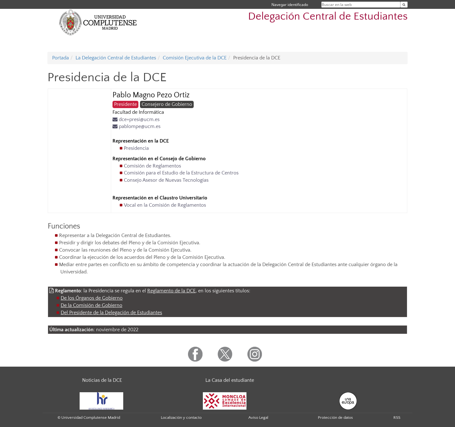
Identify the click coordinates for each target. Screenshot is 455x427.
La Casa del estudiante (229, 380)
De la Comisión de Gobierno (91, 305)
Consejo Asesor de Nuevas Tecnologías (166, 180)
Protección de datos (335, 417)
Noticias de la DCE (102, 380)
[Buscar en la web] (404, 5)
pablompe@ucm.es (136, 126)
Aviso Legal (258, 417)
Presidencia (136, 148)
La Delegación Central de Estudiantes (116, 58)
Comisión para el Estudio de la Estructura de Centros (181, 173)
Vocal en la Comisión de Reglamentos (165, 205)
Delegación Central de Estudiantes (328, 16)
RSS (396, 417)
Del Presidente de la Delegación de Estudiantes (111, 312)
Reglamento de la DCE (171, 291)
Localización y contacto (181, 417)
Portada (60, 58)
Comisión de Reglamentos (152, 166)
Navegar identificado (289, 4)
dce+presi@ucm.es (136, 119)
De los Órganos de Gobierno (92, 298)
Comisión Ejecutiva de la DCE (195, 58)
